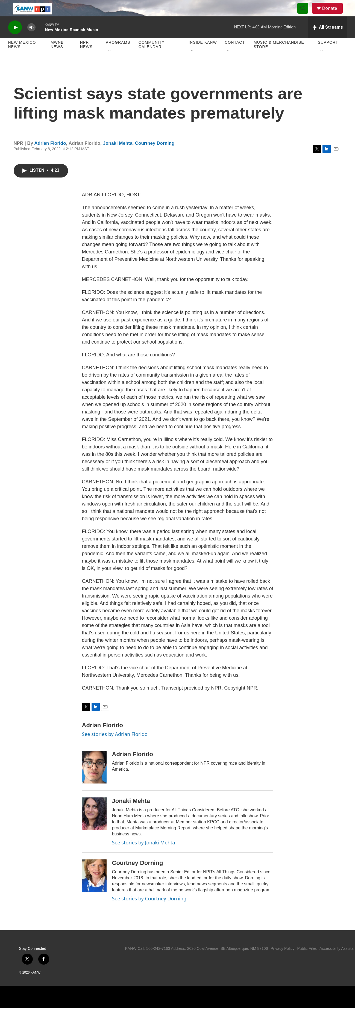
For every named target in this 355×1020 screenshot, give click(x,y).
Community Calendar (152, 56)
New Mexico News (22, 56)
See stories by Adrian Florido (115, 746)
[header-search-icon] (305, 14)
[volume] (31, 40)
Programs (118, 54)
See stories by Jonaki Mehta (143, 855)
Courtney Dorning (155, 155)
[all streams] (327, 40)
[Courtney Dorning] (94, 888)
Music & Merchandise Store (279, 56)
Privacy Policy (282, 961)
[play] (15, 40)
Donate (333, 14)
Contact (235, 54)
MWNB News (57, 56)
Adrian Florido (50, 155)
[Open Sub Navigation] (110, 63)
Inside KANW (203, 54)
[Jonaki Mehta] (94, 826)
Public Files (307, 961)
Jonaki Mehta (118, 155)
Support (328, 54)
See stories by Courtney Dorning (149, 910)
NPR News (86, 56)
